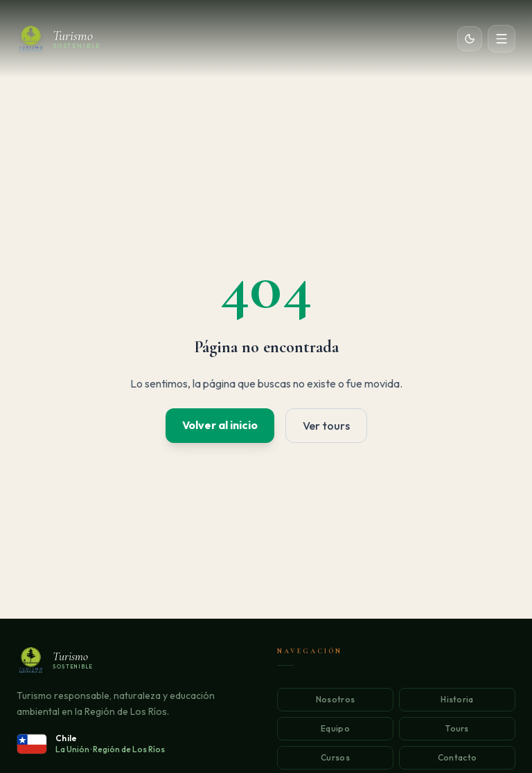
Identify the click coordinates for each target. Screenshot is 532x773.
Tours (457, 728)
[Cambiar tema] (469, 38)
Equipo (335, 728)
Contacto (457, 757)
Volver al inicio (220, 425)
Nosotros (335, 699)
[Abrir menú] (501, 39)
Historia (457, 699)
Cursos (335, 757)
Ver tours (326, 426)
